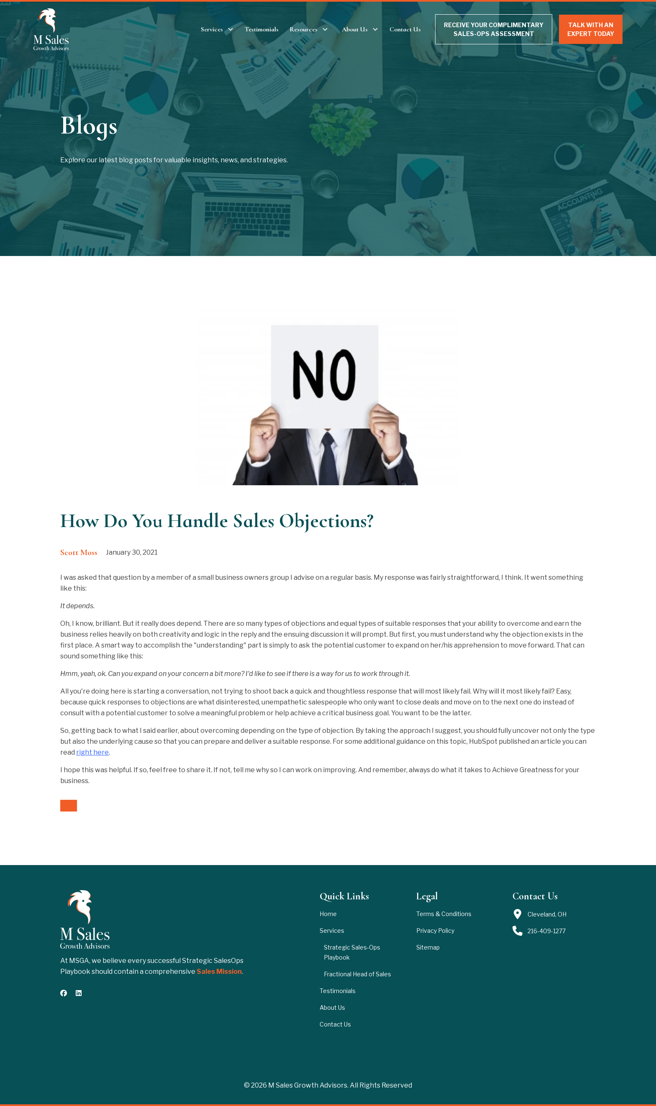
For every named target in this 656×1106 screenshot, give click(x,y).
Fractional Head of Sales (357, 974)
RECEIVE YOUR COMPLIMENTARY (493, 29)
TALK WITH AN (590, 29)
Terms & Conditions (444, 913)
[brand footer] (85, 919)
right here (92, 752)
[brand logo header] (51, 29)
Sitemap (428, 947)
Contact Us (405, 29)
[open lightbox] (328, 397)
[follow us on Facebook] (63, 993)
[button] (217, 29)
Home (328, 913)
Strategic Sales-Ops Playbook (352, 952)
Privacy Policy (435, 930)
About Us (332, 1007)
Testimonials (262, 29)
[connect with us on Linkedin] (78, 993)
